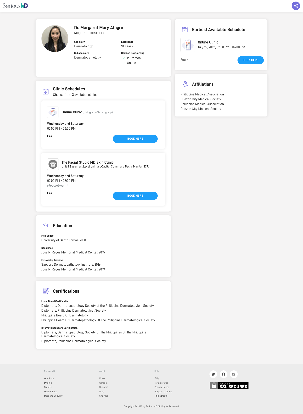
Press (102, 378)
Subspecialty (81, 53)
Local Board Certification (55, 301)
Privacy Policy (161, 387)
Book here (135, 138)
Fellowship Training (52, 260)
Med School (47, 235)
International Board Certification (59, 327)
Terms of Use (161, 383)
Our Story (49, 378)
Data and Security (53, 395)
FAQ (156, 378)
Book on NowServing (132, 53)
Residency (47, 248)
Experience (127, 41)
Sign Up (48, 387)
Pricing (48, 383)
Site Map (103, 395)
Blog (101, 391)
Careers (103, 383)
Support (103, 387)
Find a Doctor (161, 395)
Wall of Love (50, 391)
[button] (53, 112)
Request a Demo (163, 391)
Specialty (79, 41)
